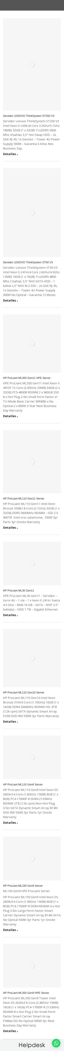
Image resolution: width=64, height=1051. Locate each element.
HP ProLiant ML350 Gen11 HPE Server (27, 377)
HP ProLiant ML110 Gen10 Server (23, 692)
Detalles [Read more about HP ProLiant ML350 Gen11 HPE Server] (9, 416)
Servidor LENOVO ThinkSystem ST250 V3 (28, 115)
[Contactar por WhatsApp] (56, 1043)
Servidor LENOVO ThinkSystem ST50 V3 (28, 262)
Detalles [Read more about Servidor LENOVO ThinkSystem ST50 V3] (9, 300)
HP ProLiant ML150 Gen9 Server (23, 885)
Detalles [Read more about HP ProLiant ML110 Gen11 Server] (9, 528)
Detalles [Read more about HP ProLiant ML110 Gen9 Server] (9, 823)
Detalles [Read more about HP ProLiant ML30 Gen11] (9, 615)
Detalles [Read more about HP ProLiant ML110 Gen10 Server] (9, 722)
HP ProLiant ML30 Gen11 (18, 590)
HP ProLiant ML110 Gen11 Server (23, 498)
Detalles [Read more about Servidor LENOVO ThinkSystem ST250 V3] (9, 154)
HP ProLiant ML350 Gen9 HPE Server (26, 992)
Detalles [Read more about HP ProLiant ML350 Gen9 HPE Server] (9, 1031)
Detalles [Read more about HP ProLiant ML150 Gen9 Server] (9, 930)
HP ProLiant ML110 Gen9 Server (23, 784)
